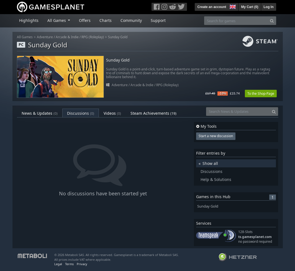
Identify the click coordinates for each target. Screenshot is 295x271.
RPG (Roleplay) (92, 37)
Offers (85, 20)
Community (131, 20)
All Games (25, 37)
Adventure (45, 37)
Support (158, 20)
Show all (210, 163)
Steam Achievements (153, 113)
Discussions (80, 113)
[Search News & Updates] (238, 111)
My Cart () (249, 7)
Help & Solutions (216, 179)
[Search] (272, 20)
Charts (105, 20)
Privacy (82, 264)
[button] (232, 6)
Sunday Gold (117, 37)
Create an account (211, 7)
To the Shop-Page (260, 93)
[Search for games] (236, 20)
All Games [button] (57, 20)
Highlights (29, 20)
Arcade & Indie (67, 37)
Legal (58, 264)
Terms (69, 264)
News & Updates (40, 113)
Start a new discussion (216, 136)
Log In (269, 7)
